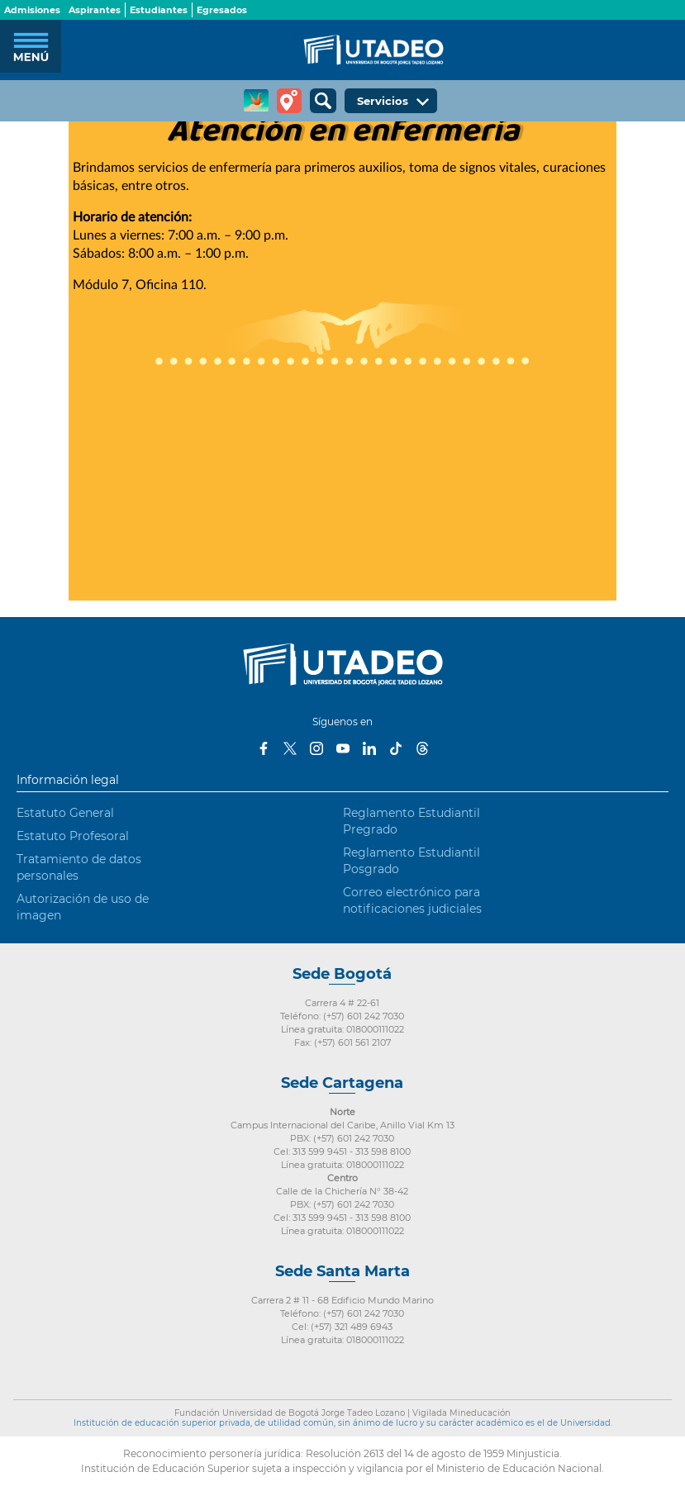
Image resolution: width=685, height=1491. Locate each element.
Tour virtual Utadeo (289, 100)
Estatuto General (65, 812)
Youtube (343, 748)
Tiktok (395, 748)
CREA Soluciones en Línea (256, 100)
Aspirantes (95, 10)
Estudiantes (159, 10)
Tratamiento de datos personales (79, 867)
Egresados (222, 10)
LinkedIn (369, 748)
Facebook (263, 748)
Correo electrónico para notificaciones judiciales (412, 900)
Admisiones (32, 10)
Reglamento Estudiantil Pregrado (411, 821)
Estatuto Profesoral (73, 836)
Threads (422, 748)
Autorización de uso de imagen (83, 907)
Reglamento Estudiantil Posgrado (411, 860)
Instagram (316, 748)
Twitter (290, 748)
